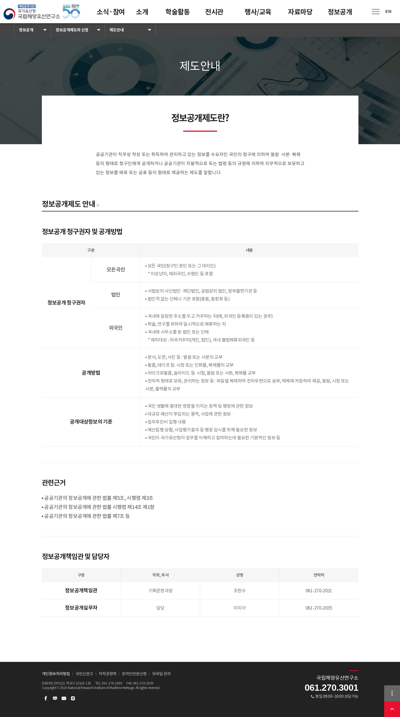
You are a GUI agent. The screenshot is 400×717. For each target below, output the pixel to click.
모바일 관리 (161, 673)
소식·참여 (111, 12)
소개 (142, 12)
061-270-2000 (112, 683)
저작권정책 (107, 673)
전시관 (214, 12)
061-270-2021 (319, 590)
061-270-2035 (319, 608)
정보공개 (340, 12)
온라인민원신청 (134, 673)
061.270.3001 (331, 688)
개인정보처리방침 (56, 673)
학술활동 (177, 12)
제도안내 (116, 30)
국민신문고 (84, 673)
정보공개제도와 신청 (72, 30)
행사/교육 (258, 12)
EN (388, 11)
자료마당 (300, 12)
